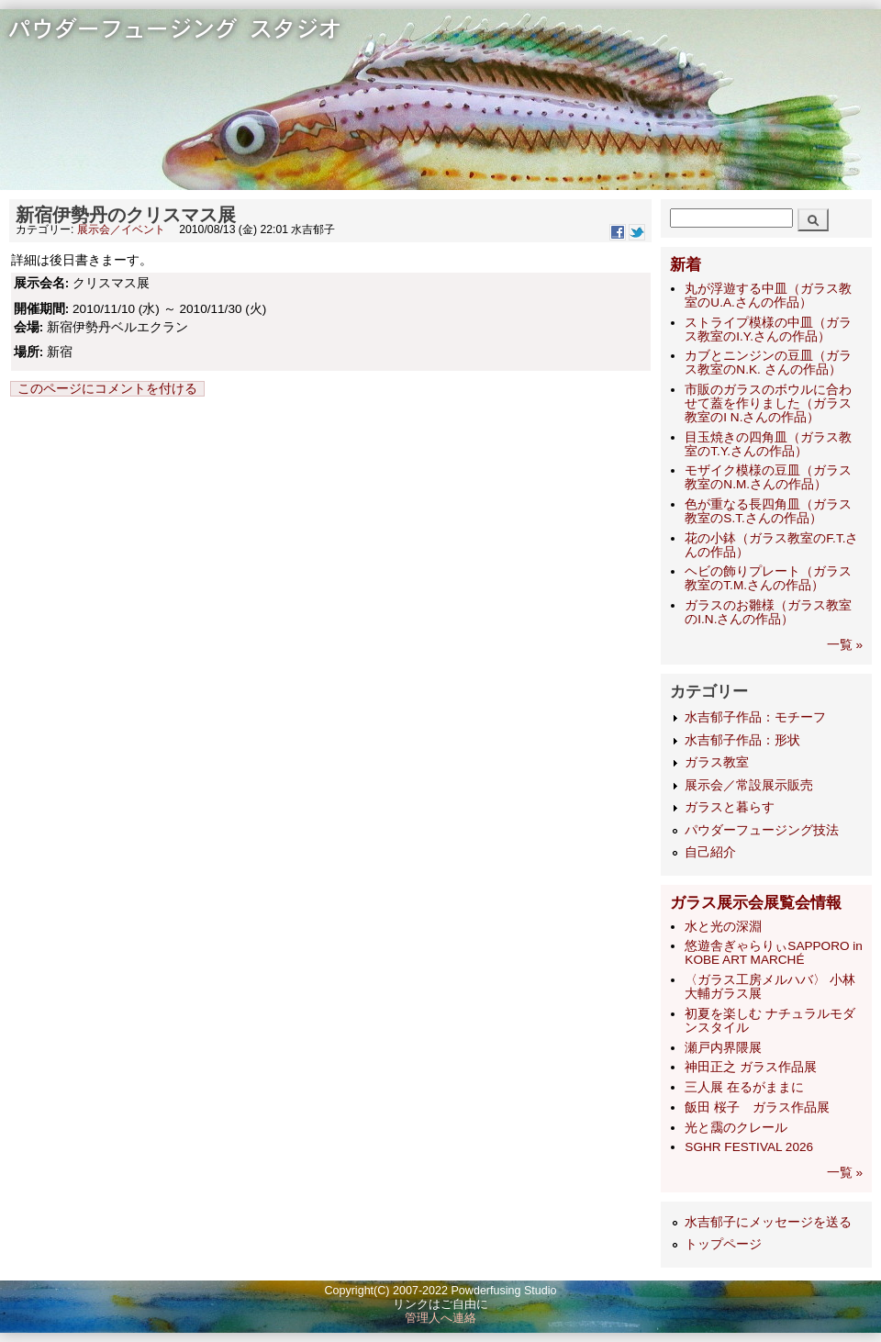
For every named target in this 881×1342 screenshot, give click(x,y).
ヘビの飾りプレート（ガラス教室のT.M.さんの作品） (768, 578)
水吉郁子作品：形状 (742, 740)
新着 (685, 265)
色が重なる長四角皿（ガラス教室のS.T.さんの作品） (768, 511)
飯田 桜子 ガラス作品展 (757, 1107)
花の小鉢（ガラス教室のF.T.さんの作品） (771, 545)
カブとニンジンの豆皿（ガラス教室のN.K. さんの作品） (768, 362)
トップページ (723, 1244)
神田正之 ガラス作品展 (751, 1067)
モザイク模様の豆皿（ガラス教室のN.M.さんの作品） (768, 477)
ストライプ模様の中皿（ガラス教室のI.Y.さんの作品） (768, 329)
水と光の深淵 (723, 927)
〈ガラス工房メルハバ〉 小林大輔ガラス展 (770, 987)
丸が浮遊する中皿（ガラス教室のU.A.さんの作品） (768, 295)
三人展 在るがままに (744, 1087)
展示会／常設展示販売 (749, 785)
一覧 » (845, 645)
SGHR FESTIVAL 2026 (749, 1147)
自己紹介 (710, 852)
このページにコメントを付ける (107, 389)
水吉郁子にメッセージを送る (768, 1222)
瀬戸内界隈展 (723, 1048)
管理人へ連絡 (440, 1318)
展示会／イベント (121, 229)
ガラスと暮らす (730, 807)
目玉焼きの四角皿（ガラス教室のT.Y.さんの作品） (768, 444)
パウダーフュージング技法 (762, 830)
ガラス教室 (717, 762)
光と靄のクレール (736, 1128)
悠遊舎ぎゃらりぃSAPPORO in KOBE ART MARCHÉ (774, 953)
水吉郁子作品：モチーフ (755, 717)
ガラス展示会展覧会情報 (756, 902)
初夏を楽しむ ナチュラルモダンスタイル (770, 1020)
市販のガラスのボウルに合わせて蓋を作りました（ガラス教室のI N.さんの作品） (768, 403)
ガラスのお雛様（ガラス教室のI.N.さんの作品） (768, 612)
